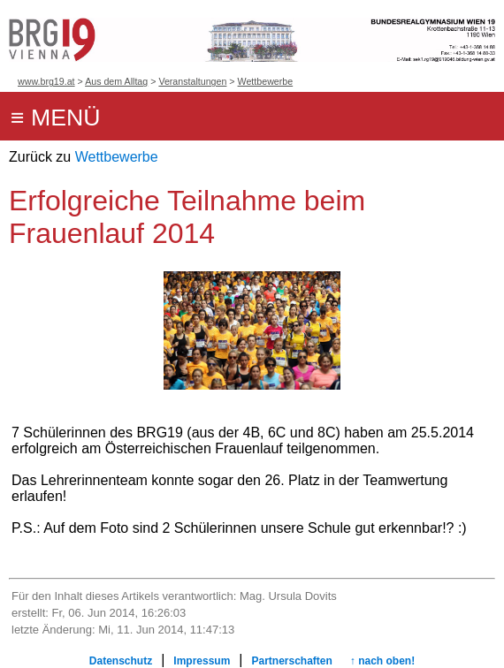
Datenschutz (120, 661)
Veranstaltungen (192, 81)
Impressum (201, 661)
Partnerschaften (291, 661)
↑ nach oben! (382, 661)
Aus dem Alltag (116, 81)
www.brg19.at (46, 81)
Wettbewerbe (266, 81)
